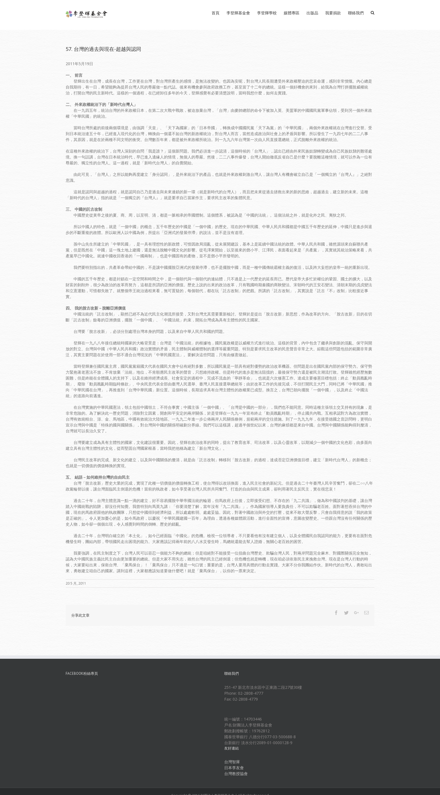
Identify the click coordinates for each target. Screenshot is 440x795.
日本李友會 (234, 767)
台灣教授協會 (236, 773)
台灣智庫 (232, 761)
